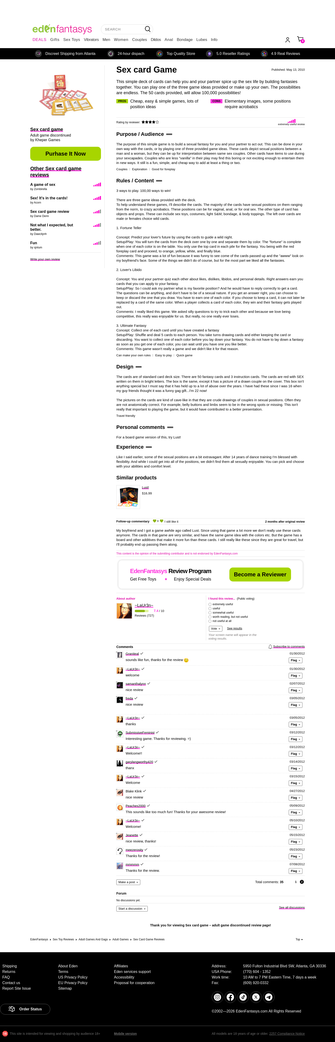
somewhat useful (223, 612)
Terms (63, 972)
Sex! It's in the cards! (48, 198)
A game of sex (42, 185)
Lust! (145, 487)
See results (234, 628)
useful (216, 608)
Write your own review (45, 259)
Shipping (9, 966)
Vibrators (91, 39)
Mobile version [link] (125, 1033)
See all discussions (292, 907)
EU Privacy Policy (72, 983)
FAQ (6, 977)
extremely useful (223, 604)
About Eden (68, 966)
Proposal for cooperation (134, 983)
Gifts (55, 39)
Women (121, 39)
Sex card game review (49, 212)
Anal (169, 39)
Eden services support (132, 972)
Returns (8, 972)
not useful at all (222, 621)
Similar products (136, 478)
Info (214, 39)
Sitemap (65, 988)
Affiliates (121, 966)
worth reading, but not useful (230, 616)
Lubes (201, 39)
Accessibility (124, 977)
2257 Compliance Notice (287, 1033)
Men (106, 39)
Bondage (185, 39)
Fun (33, 243)
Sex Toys (71, 39)
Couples (139, 39)
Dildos (156, 39)
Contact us (11, 983)
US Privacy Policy (72, 977)
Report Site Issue (16, 988)
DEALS (40, 39)
